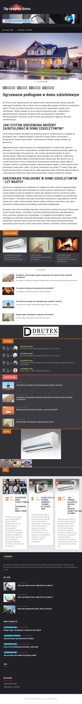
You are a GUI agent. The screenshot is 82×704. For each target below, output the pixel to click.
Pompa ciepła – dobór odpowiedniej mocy (35, 371)
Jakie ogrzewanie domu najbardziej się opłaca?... (35, 585)
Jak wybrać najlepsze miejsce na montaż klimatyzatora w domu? (13, 257)
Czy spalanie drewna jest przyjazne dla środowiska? (35, 288)
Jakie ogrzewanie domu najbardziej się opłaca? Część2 (40, 356)
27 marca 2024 (21, 407)
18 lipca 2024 (21, 382)
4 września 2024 (22, 394)
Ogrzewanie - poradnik (24, 30)
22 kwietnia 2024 (24, 644)
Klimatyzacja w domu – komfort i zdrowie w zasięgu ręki (47, 503)
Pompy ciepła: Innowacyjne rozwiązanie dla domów (41, 257)
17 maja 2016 (22, 583)
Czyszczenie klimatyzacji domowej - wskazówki (21, 647)
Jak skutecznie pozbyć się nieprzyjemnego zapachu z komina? (39, 301)
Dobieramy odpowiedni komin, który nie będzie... (35, 609)
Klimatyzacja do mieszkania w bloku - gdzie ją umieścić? (37, 410)
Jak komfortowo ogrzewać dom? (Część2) (19, 638)
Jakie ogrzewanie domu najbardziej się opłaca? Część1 (40, 349)
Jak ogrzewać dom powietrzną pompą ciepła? (20, 655)
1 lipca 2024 (20, 419)
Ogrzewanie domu (7, 30)
